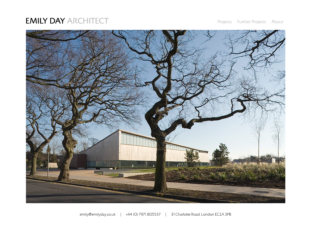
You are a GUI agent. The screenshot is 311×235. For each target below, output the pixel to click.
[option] (155, 116)
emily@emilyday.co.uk (97, 214)
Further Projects (251, 21)
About (277, 21)
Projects (224, 21)
